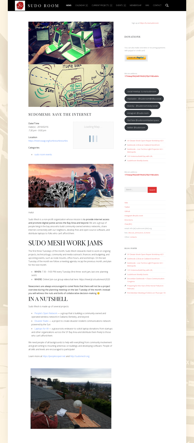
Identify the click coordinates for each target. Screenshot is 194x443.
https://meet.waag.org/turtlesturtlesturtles (48, 140)
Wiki (147, 5)
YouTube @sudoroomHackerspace (143, 120)
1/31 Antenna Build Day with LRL (140, 156)
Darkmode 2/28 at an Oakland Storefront (143, 145)
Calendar (81, 5)
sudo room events (43, 154)
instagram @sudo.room (138, 113)
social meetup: (141, 91)
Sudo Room (43, 5)
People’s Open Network (45, 313)
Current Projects (102, 5)
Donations (133, 36)
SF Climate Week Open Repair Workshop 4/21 (145, 140)
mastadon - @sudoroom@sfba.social (144, 98)
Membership (135, 5)
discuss (131, 232)
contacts (133, 237)
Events (121, 5)
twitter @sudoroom (136, 127)
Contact (157, 5)
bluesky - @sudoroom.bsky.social (142, 105)
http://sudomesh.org (79, 356)
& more (147, 232)
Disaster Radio (41, 320)
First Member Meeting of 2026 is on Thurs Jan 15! (146, 293)
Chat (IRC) (128, 224)
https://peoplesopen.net (54, 356)
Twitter (127, 207)
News (68, 5)
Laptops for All (41, 328)
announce (139, 232)
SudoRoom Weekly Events (137, 160)
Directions (129, 220)
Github (127, 211)
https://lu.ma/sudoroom (149, 23)
